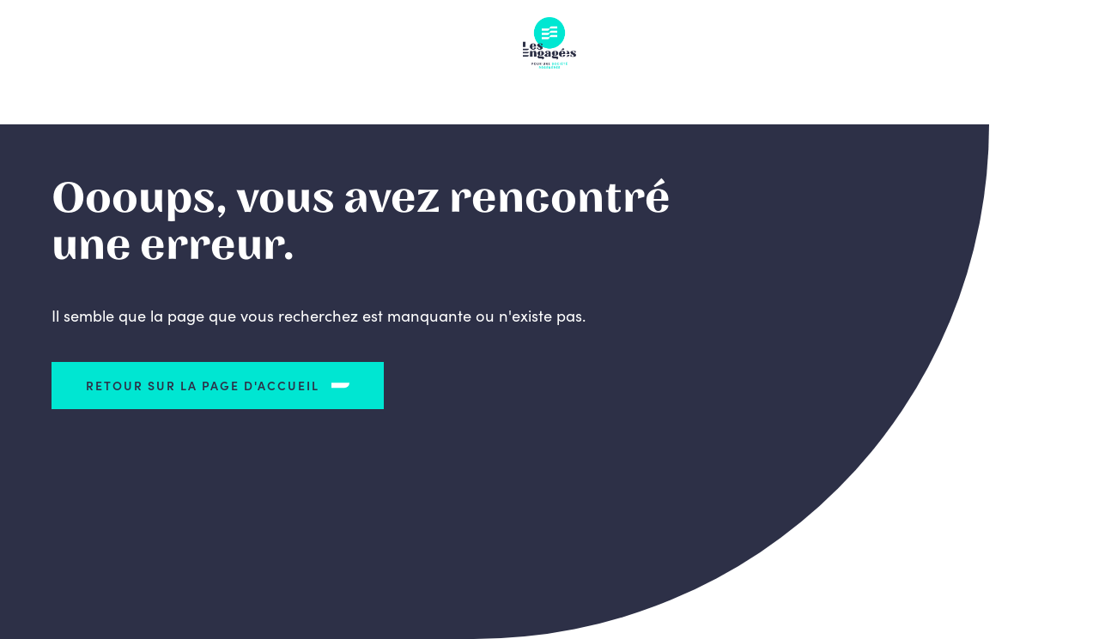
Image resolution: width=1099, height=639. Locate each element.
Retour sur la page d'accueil (202, 385)
